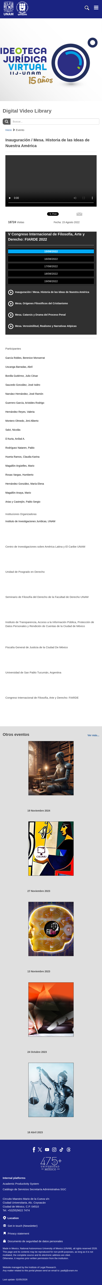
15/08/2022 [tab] (51, 251)
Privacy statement (16, 1233)
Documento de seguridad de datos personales (33, 1241)
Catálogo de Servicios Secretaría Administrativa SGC (34, 1189)
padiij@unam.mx (69, 1270)
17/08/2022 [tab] (51, 266)
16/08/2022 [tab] (51, 258)
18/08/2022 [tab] (51, 273)
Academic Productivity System (21, 1183)
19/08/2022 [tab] (51, 281)
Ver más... (93, 735)
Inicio (8, 129)
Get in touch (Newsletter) (20, 1225)
